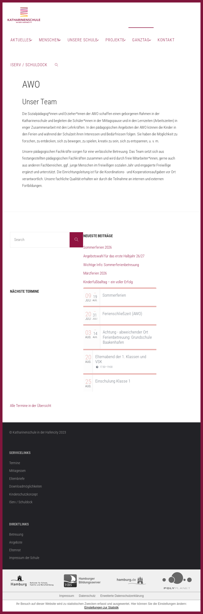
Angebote (15, 542)
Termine (14, 463)
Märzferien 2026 (95, 273)
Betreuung (16, 534)
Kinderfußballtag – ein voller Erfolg (108, 282)
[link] (56, 64)
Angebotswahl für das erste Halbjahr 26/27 (113, 256)
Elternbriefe (16, 479)
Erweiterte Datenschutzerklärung (122, 596)
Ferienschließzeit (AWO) (122, 313)
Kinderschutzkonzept (23, 494)
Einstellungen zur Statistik (101, 607)
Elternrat (15, 550)
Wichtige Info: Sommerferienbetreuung (111, 265)
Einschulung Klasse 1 (112, 381)
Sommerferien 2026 (97, 247)
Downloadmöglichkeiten (25, 486)
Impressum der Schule (24, 558)
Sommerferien (114, 295)
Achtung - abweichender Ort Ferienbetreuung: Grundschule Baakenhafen (127, 337)
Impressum (66, 596)
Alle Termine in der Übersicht (30, 405)
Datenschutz (87, 596)
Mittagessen (17, 471)
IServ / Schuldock (20, 502)
